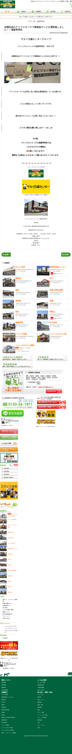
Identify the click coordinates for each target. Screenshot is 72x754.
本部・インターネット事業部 (10, 600)
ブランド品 (40, 694)
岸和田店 (3, 707)
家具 (38, 709)
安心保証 (5, 607)
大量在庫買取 (4, 690)
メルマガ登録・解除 (8, 609)
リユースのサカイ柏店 (7, 727)
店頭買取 (3, 682)
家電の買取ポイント (8, 603)
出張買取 (3, 685)
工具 (38, 722)
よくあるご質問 (41, 682)
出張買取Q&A (40, 685)
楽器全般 (39, 720)
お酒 (38, 727)
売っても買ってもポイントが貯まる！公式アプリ (36, 16)
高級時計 (39, 702)
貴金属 (39, 697)
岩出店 (3, 715)
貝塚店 (3, 712)
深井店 (3, 704)
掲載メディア (6, 612)
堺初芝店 (3, 699)
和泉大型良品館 (5, 709)
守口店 (3, 702)
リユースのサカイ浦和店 (7, 730)
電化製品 (39, 707)
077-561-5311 (39, 230)
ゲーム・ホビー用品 (42, 715)
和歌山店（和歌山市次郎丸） (8, 717)
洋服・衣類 (40, 704)
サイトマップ (6, 616)
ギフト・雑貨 (40, 712)
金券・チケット (41, 699)
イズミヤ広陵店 (5, 725)
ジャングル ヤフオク (10, 626)
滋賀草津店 (64, 33)
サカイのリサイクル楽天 (11, 631)
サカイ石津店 (4, 694)
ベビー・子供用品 (41, 717)
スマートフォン (41, 725)
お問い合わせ (6, 618)
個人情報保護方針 (7, 614)
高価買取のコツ (7, 605)
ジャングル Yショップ (11, 628)
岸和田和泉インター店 (7, 697)
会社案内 (5, 638)
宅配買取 (3, 687)
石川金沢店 (4, 722)
